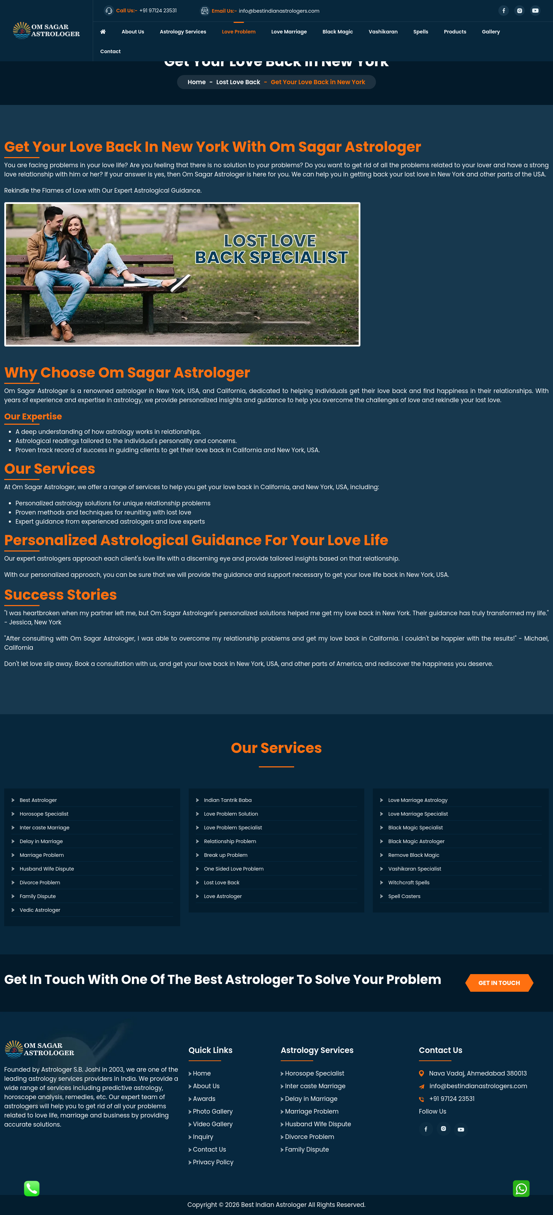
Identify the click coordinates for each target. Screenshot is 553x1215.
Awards (204, 1099)
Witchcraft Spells (409, 882)
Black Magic (338, 31)
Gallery (491, 31)
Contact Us (209, 1149)
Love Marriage (289, 31)
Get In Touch (499, 983)
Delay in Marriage (41, 841)
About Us (133, 31)
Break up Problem (226, 855)
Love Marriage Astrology (418, 800)
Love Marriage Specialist (418, 813)
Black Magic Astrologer (416, 841)
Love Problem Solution (231, 813)
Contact (110, 51)
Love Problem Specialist (233, 827)
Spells (420, 31)
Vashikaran (383, 31)
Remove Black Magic (413, 855)
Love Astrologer (223, 896)
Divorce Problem (40, 882)
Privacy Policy (213, 1162)
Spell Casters (404, 896)
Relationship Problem (230, 841)
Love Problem (239, 31)
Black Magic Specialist (415, 827)
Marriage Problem (42, 855)
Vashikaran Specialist (414, 868)
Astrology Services (183, 31)
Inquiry (203, 1137)
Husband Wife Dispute (47, 868)
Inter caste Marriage (44, 827)
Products (455, 31)
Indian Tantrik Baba (228, 800)
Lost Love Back (238, 82)
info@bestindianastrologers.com (478, 1086)
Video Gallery (213, 1124)
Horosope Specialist (44, 813)
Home (197, 82)
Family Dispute (38, 896)
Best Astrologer (38, 800)
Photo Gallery (213, 1111)
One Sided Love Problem (234, 868)
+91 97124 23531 (452, 1099)
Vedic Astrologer (40, 910)
